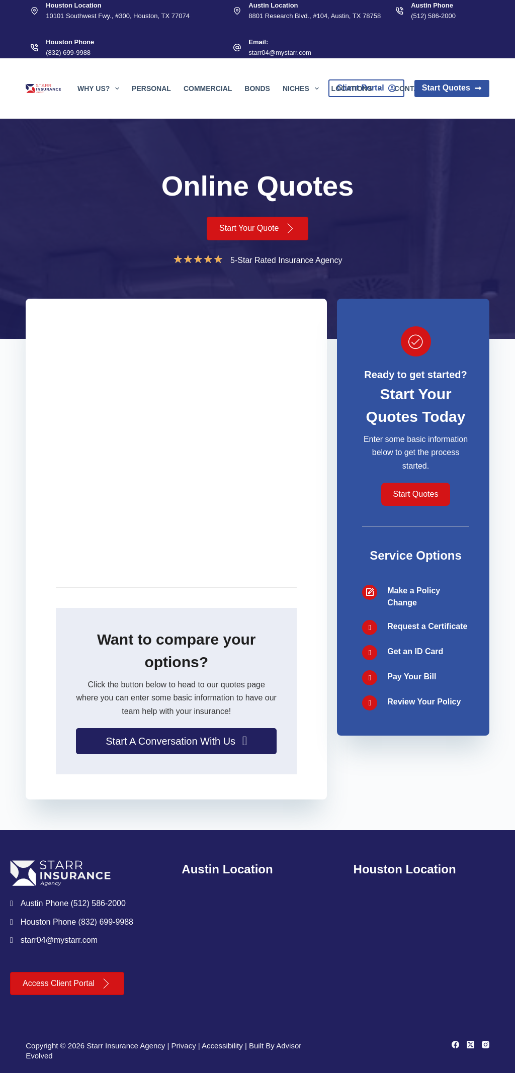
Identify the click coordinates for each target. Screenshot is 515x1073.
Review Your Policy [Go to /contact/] (424, 701)
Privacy (183, 1045)
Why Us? (100, 88)
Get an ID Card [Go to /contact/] (415, 651)
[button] (176, 741)
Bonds (257, 88)
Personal (151, 88)
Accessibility (222, 1045)
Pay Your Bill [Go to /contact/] (411, 676)
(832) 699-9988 (68, 52)
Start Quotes (452, 87)
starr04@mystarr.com (279, 52)
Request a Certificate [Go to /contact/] (427, 626)
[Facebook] (455, 1044)
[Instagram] (485, 1044)
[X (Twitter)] (470, 1044)
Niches (303, 88)
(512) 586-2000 (433, 16)
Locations (358, 88)
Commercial (208, 88)
